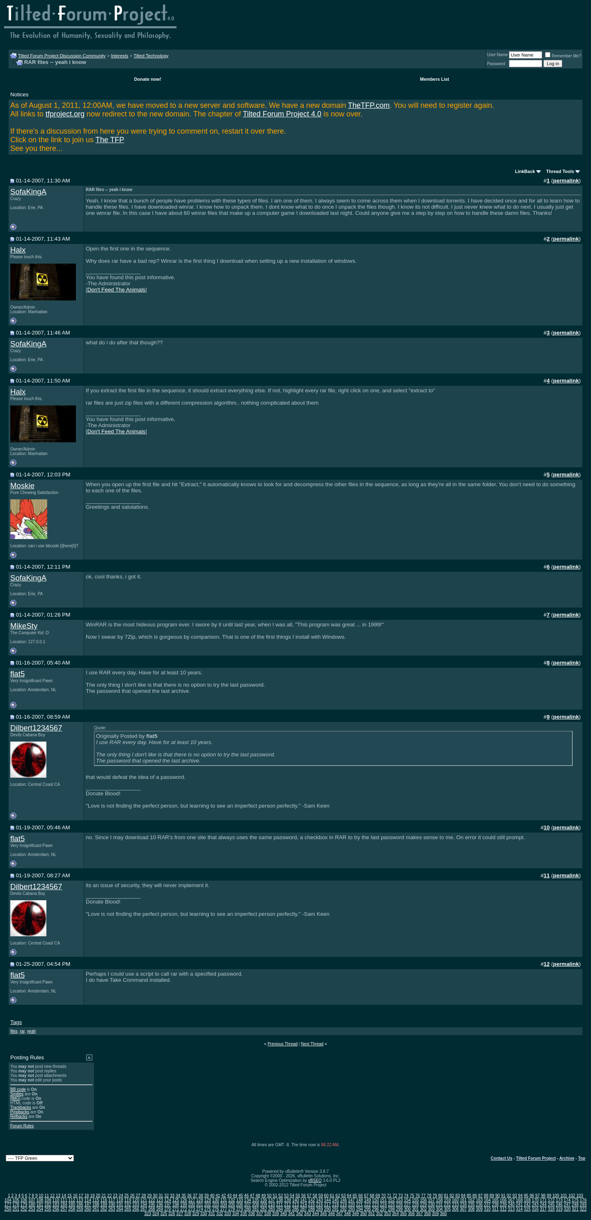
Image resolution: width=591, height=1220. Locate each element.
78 (429, 1195)
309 (479, 1209)
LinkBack (525, 171)
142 (311, 1200)
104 (8, 1200)
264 (119, 1209)
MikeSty (23, 625)
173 (559, 1200)
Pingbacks (19, 1112)
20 (98, 1195)
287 (303, 1209)
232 (447, 1204)
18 (86, 1195)
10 (41, 1195)
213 (295, 1204)
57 (309, 1195)
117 (111, 1200)
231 (439, 1204)
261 (95, 1209)
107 (31, 1200)
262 (103, 1209)
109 (47, 1200)
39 (206, 1195)
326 (171, 1213)
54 (292, 1195)
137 (271, 1200)
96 (531, 1195)
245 (551, 1204)
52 (280, 1195)
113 (79, 1200)
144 (327, 1200)
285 (287, 1209)
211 (279, 1204)
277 (223, 1209)
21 (103, 1195)
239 (503, 1204)
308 (471, 1209)
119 (127, 1200)
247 (567, 1204)
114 (87, 1200)
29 (149, 1195)
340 (283, 1213)
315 (527, 1209)
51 (275, 1195)
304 (439, 1209)
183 (56, 1204)
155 (415, 1200)
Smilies (16, 1094)
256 (56, 1209)
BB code (18, 1089)
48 (258, 1195)
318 (551, 1209)
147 (351, 1200)
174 (567, 1200)
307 (463, 1209)
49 (263, 1195)
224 (383, 1204)
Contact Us (502, 1158)
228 (415, 1204)
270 (167, 1209)
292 (343, 1209)
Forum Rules (22, 1126)
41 (217, 1195)
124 (167, 1200)
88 (486, 1195)
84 (463, 1195)
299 (399, 1209)
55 (298, 1195)
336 (251, 1213)
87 (480, 1195)
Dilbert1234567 (36, 728)
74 (406, 1195)
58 (315, 1195)
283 (271, 1209)
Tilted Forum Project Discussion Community (62, 55)
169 (527, 1200)
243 (535, 1204)
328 (187, 1213)
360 (443, 1213)
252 (24, 1209)
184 (63, 1204)
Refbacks (18, 1116)
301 (415, 1209)
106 (24, 1200)
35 (183, 1195)
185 (72, 1204)
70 (383, 1195)
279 (239, 1209)
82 (451, 1195)
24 (121, 1195)
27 (138, 1195)
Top (581, 1158)
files (14, 1031)
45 (240, 1195)
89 (492, 1195)
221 (359, 1204)
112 (72, 1200)
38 (201, 1195)
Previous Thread (283, 1044)
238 (495, 1204)
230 (431, 1204)
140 (295, 1200)
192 (127, 1204)
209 (263, 1204)
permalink (566, 181)
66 (360, 1195)
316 (535, 1209)
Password (496, 63)
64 (349, 1195)
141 (303, 1200)
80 (440, 1195)
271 (175, 1209)
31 (160, 1195)
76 (417, 1195)
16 (75, 1195)
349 (355, 1213)
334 (235, 1213)
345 (323, 1213)
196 (159, 1204)
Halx (17, 250)
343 (307, 1213)
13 (58, 1195)
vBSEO (315, 1180)
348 (347, 1213)
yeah (31, 1031)
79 (435, 1195)
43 (229, 1195)
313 (511, 1209)
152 (391, 1200)
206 (239, 1204)
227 (407, 1204)
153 (399, 1200)
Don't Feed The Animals (116, 290)
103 (579, 1195)
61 (332, 1195)
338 (267, 1213)
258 (72, 1209)
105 (15, 1200)
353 (387, 1213)
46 (246, 1195)
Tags (16, 1022)
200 (191, 1204)
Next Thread (312, 1044)
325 (163, 1213)
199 (183, 1204)
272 (183, 1209)
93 (514, 1195)
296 (375, 1209)
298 (391, 1209)
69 (378, 1195)
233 (455, 1204)
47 (252, 1195)
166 (503, 1200)
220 (351, 1204)
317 (543, 1209)
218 (335, 1204)
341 (291, 1213)
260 (87, 1209)
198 (175, 1204)
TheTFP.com (369, 105)
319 (559, 1209)
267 (143, 1209)
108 (40, 1200)
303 (431, 1209)
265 (127, 1209)
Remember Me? (563, 56)
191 (119, 1204)
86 (474, 1195)
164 (487, 1200)
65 (355, 1195)
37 (195, 1195)
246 (559, 1204)
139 (287, 1200)
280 (247, 1209)
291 (335, 1209)
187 (87, 1204)
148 (359, 1200)
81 (446, 1195)
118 (119, 1200)
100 (555, 1195)
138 (279, 1200)
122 (151, 1200)
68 (372, 1195)
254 (40, 1209)
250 (8, 1209)
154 (407, 1200)
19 (92, 1195)
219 (343, 1204)
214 (303, 1204)
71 (389, 1195)
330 (203, 1213)
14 (64, 1195)
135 (255, 1200)
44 (235, 1195)
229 (423, 1204)
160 (455, 1200)
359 (435, 1213)
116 (103, 1200)
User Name (497, 54)
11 (46, 1195)
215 (311, 1204)
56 (303, 1195)
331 (211, 1213)
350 (363, 1213)
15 (69, 1195)
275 (207, 1209)
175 (575, 1200)
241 (519, 1204)
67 (366, 1195)
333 (227, 1213)
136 (263, 1200)
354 (395, 1213)
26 (132, 1195)
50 (269, 1195)
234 (463, 1204)
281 (255, 1209)
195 (151, 1204)
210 (271, 1204)
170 (535, 1200)
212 (287, 1204)
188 (95, 1204)
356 (411, 1213)
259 (79, 1209)
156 (423, 1200)
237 (487, 1204)
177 (8, 1204)
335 (243, 1213)
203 (215, 1204)
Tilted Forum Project (536, 1158)
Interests (119, 55)
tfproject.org (65, 114)
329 (195, 1213)
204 (223, 1204)
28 (144, 1195)
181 (40, 1204)
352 (379, 1213)
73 (400, 1195)
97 (537, 1195)
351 (371, 1213)
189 (103, 1204)
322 (583, 1209)
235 (471, 1204)
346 (331, 1213)
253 (31, 1209)
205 (231, 1204)
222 (367, 1204)
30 (155, 1195)
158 (439, 1200)
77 (423, 1195)
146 (343, 1200)
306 (455, 1209)
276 (215, 1209)
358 (427, 1213)
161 (463, 1200)
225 (391, 1204)
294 (359, 1209)
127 (191, 1200)
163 (479, 1200)
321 (575, 1209)
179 (24, 1204)
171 (543, 1200)
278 (231, 1209)
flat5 (17, 673)
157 (431, 1200)
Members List (434, 79)
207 (247, 1204)
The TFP (110, 140)
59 (320, 1195)
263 (111, 1209)
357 (419, 1213)
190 (111, 1204)
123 (159, 1200)
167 (511, 1200)
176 (583, 1200)
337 (259, 1213)
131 (223, 1200)
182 (47, 1204)
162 (471, 1200)
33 (172, 1195)
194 (143, 1204)
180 (31, 1204)
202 (207, 1204)
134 (247, 1200)
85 (469, 1195)
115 (95, 1200)
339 (275, 1213)
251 (15, 1209)
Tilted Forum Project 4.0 (282, 114)
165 (495, 1200)
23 (115, 1195)
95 (526, 1195)
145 (335, 1200)
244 (543, 1204)
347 (339, 1213)
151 (383, 1200)
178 (15, 1204)
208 (255, 1204)
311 (495, 1209)
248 (575, 1204)
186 (79, 1204)
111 (63, 1200)
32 (166, 1195)
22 (109, 1195)
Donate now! (147, 79)
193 (135, 1204)
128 (199, 1200)
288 (311, 1209)
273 (191, 1209)
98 (543, 1195)
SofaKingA (28, 191)
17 (81, 1195)
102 (571, 1195)
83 (457, 1195)
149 (367, 1200)
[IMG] (15, 1098)
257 (63, 1209)
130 (215, 1200)
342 (299, 1213)
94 (520, 1195)
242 (527, 1204)
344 (315, 1213)
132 (231, 1200)
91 (503, 1195)
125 (175, 1200)
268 (151, 1209)
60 (326, 1195)
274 (199, 1209)
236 (479, 1204)
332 (219, 1213)
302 (423, 1209)
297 (383, 1209)
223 (375, 1204)
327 (179, 1213)
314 (519, 1209)
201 (199, 1204)
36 (189, 1195)
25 (126, 1195)
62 (337, 1195)
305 (447, 1209)
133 (239, 1200)
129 (207, 1200)
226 (399, 1204)
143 (319, 1200)
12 (52, 1195)
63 (343, 1195)
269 (159, 1209)
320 (567, 1209)
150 (375, 1200)
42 (223, 1195)
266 (135, 1209)
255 (47, 1209)
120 (135, 1200)
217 (327, 1204)
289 (319, 1209)
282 (263, 1209)
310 (487, 1209)
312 (503, 1209)
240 (511, 1204)
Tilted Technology (151, 55)
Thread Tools (560, 171)
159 (447, 1200)
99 (549, 1195)
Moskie (22, 485)
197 (167, 1204)
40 (212, 1195)
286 (295, 1209)
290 (327, 1209)
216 (319, 1204)
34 (178, 1195)
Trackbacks (20, 1107)
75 (412, 1195)
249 (583, 1204)
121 (143, 1200)
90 (497, 1195)
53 (286, 1195)
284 (279, 1209)
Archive (567, 1158)
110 (56, 1200)
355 (403, 1213)
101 (563, 1195)
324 (155, 1213)
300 (407, 1209)
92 (509, 1195)
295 (367, 1209)
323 (147, 1213)
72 (394, 1195)
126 (183, 1200)
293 (351, 1209)
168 (519, 1200)
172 (551, 1200)
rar (22, 1031)
